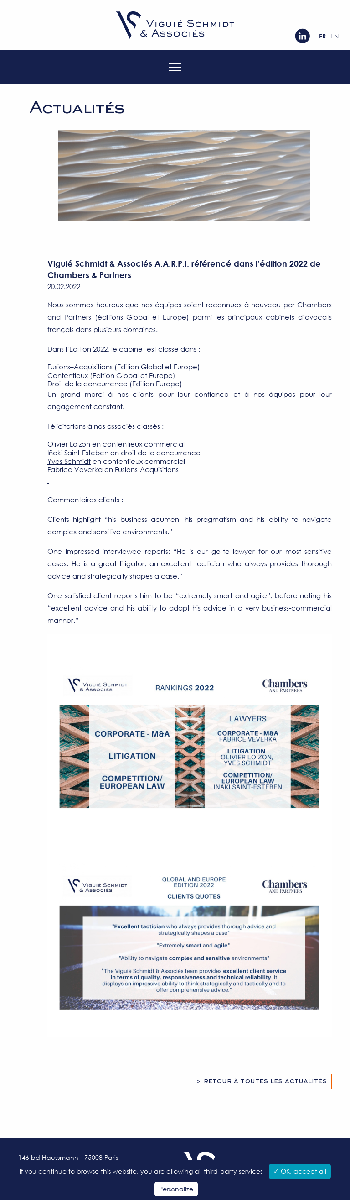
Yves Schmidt (69, 461)
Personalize (176, 1189)
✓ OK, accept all (299, 1171)
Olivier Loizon (68, 444)
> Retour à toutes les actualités (261, 1081)
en (334, 36)
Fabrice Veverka (75, 469)
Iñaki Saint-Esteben (77, 452)
